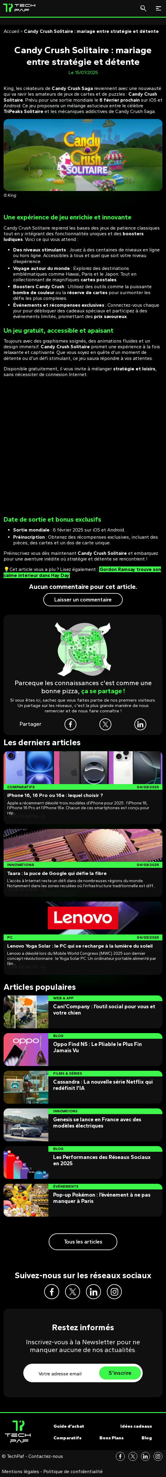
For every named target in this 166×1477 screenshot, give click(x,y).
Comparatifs (67, 1438)
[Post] (83, 787)
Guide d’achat (68, 1426)
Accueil (11, 31)
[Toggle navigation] (158, 8)
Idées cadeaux (136, 1426)
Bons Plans (111, 1438)
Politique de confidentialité (73, 1471)
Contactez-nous (45, 1456)
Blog (147, 1438)
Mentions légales (20, 1471)
